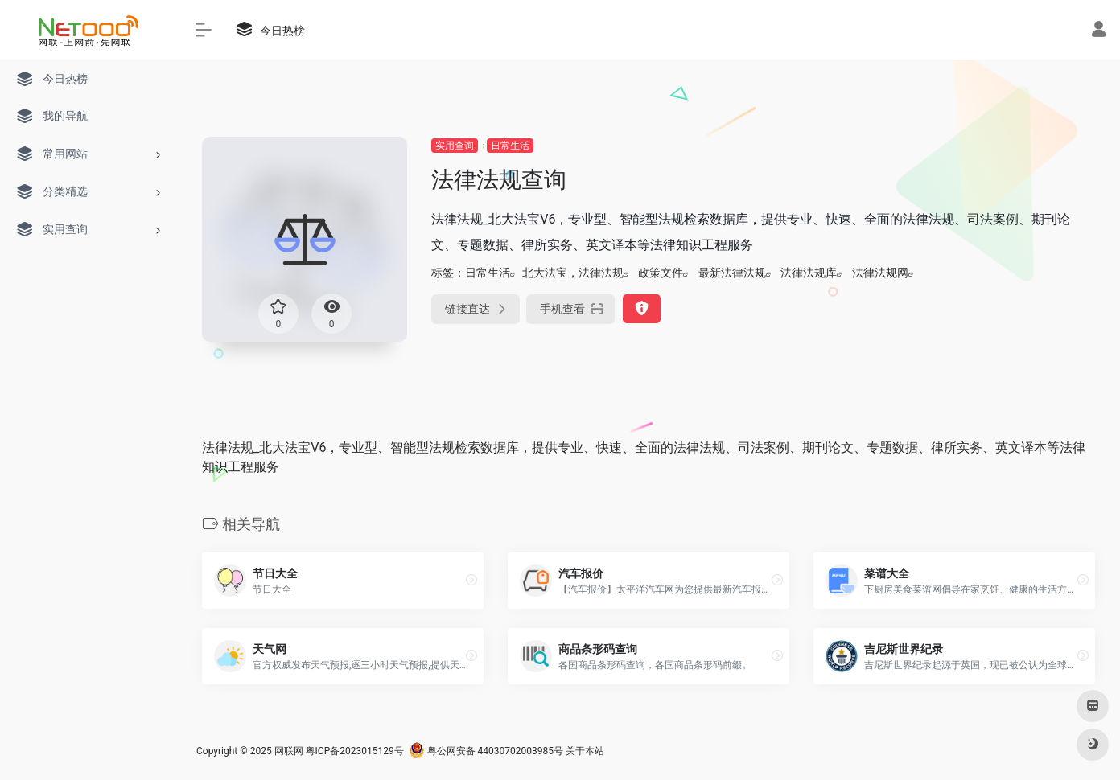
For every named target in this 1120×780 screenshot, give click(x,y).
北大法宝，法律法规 (573, 272)
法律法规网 (880, 272)
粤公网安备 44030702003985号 (486, 751)
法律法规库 (808, 272)
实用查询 (454, 145)
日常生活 (510, 145)
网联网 (288, 751)
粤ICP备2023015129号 (355, 751)
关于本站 (585, 751)
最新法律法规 (732, 272)
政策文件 (660, 272)
